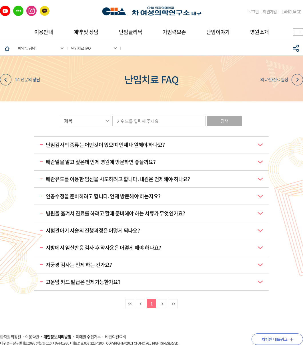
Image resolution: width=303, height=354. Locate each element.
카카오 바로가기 (44, 11)
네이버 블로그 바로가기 (18, 11)
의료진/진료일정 (281, 79)
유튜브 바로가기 (5, 11)
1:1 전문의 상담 (20, 79)
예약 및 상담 (85, 32)
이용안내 (43, 32)
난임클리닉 (130, 32)
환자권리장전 (10, 336)
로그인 (253, 11)
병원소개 (259, 32)
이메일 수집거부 (88, 336)
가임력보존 (174, 32)
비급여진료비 (115, 336)
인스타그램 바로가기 (31, 11)
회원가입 (270, 11)
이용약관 (32, 336)
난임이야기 (218, 32)
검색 (224, 120)
